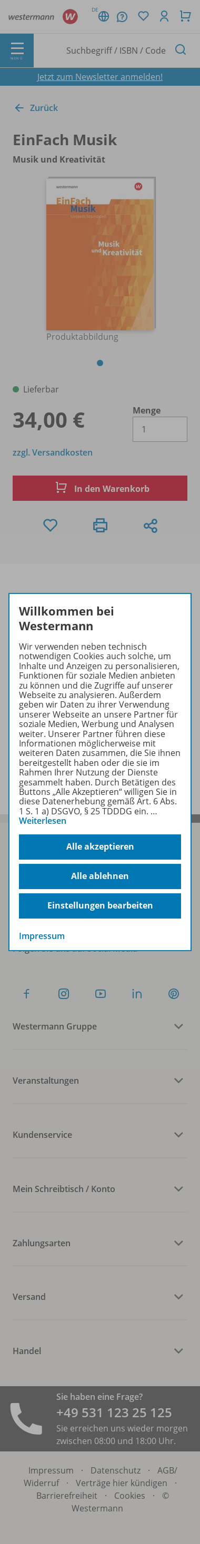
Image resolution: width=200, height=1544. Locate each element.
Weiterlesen (42, 820)
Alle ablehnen (100, 876)
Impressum (42, 936)
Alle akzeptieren (100, 846)
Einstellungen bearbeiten (100, 905)
